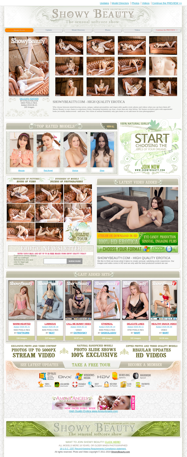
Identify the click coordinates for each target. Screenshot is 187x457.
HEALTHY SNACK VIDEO (164, 324)
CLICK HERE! (113, 442)
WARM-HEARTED (22, 324)
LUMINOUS (50, 324)
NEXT (52, 333)
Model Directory (120, 3)
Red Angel (48, 170)
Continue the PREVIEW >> (167, 3)
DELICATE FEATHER (29, 99)
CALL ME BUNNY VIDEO (78, 324)
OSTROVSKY (80, 333)
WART (137, 333)
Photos (135, 3)
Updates (104, 3)
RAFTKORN (23, 333)
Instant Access (19, 30)
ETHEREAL (107, 324)
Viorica (75, 170)
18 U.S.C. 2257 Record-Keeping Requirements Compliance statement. (93, 448)
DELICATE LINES (135, 324)
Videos (146, 3)
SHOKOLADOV (108, 333)
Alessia (21, 170)
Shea (102, 170)
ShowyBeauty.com (120, 452)
